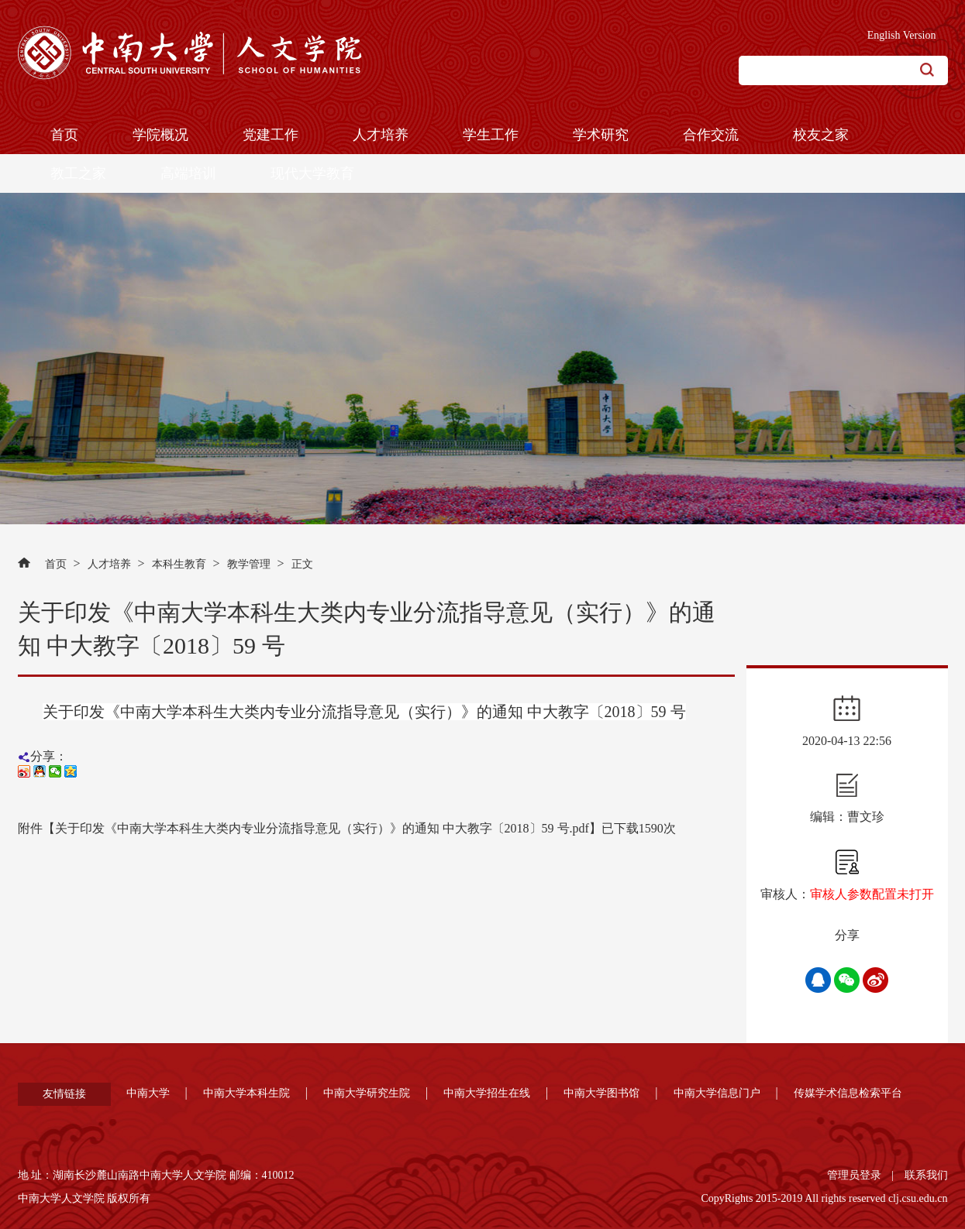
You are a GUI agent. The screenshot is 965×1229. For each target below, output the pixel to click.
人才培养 (109, 564)
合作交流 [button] (711, 134)
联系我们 (926, 1175)
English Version (901, 35)
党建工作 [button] (270, 134)
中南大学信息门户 (717, 1093)
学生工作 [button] (491, 134)
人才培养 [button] (380, 134)
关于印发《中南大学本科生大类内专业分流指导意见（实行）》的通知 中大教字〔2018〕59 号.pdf (322, 828)
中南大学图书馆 (601, 1093)
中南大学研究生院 (366, 1093)
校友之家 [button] (821, 134)
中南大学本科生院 (246, 1093)
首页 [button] (64, 134)
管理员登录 (854, 1175)
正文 (302, 564)
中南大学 (148, 1093)
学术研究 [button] (601, 134)
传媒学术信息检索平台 (848, 1093)
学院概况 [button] (160, 134)
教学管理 (249, 564)
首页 (56, 564)
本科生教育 (179, 564)
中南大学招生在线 (486, 1093)
